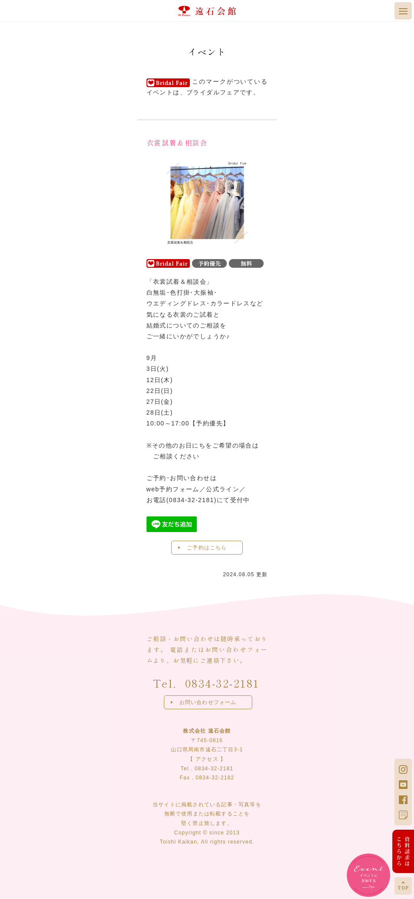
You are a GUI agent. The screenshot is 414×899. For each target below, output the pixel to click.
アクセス (207, 759)
